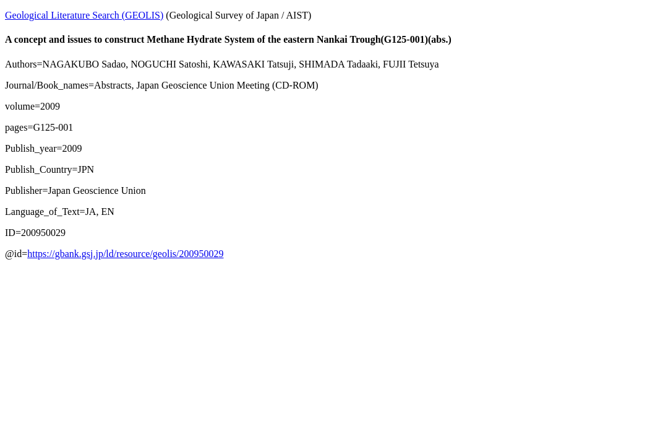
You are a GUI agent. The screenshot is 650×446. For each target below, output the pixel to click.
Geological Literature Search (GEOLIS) (84, 15)
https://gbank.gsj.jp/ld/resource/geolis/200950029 (125, 253)
